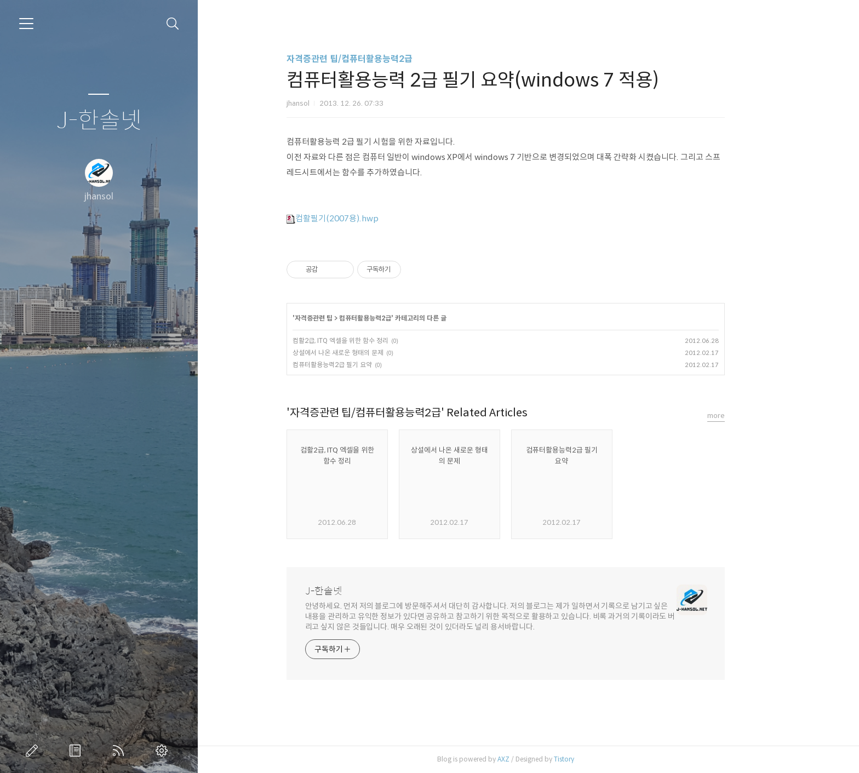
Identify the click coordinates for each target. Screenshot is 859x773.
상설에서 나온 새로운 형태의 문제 (360, 352)
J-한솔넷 (99, 120)
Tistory (586, 759)
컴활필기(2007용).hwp (355, 218)
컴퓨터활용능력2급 (388, 318)
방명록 (77, 750)
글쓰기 (34, 750)
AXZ (526, 759)
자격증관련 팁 (336, 318)
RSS (120, 750)
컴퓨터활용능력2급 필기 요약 (354, 364)
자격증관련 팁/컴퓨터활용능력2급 (372, 59)
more (738, 415)
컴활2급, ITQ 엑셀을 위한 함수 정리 (363, 340)
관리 (164, 750)
